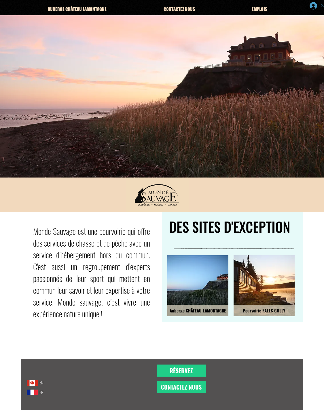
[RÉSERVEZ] (181, 371)
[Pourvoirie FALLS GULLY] (264, 310)
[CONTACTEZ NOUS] (181, 387)
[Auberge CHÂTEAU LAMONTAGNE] (197, 310)
